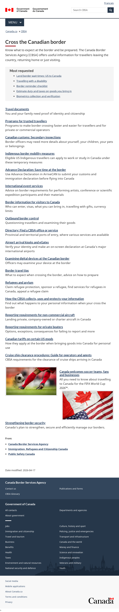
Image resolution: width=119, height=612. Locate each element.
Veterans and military (70, 562)
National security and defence (20, 568)
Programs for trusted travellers (26, 121)
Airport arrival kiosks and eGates (27, 242)
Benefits (9, 547)
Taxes (8, 557)
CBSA (24, 31)
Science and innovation (71, 552)
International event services (24, 186)
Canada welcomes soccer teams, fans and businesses (84, 373)
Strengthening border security (25, 423)
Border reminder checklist (31, 86)
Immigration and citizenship (19, 531)
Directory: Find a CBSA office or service (31, 230)
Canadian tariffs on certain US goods (29, 339)
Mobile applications (15, 586)
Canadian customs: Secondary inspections (33, 137)
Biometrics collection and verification (38, 96)
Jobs (7, 526)
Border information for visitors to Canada (32, 202)
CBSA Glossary (12, 493)
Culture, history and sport (73, 526)
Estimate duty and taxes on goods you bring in (44, 91)
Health (8, 552)
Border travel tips (17, 270)
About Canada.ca (13, 591)
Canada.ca (11, 31)
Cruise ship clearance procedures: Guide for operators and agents (48, 355)
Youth (62, 568)
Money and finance (69, 547)
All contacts (11, 510)
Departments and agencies (73, 510)
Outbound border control (22, 218)
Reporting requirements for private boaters (34, 327)
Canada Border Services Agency (28, 444)
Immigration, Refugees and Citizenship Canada (38, 449)
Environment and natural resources (23, 562)
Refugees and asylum (19, 282)
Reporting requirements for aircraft (40, 315)
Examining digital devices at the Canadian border (37, 258)
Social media (11, 581)
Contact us (10, 488)
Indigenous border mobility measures (30, 153)
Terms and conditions (16, 596)
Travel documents (17, 109)
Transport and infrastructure (74, 536)
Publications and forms (71, 488)
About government (14, 515)
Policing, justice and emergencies (77, 531)
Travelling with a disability (31, 81)
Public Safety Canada (21, 454)
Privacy (8, 602)
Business (9, 541)
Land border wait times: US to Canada (38, 76)
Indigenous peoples (70, 557)
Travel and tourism (14, 536)
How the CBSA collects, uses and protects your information (44, 298)
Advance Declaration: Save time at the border (35, 169)
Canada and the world (71, 541)
